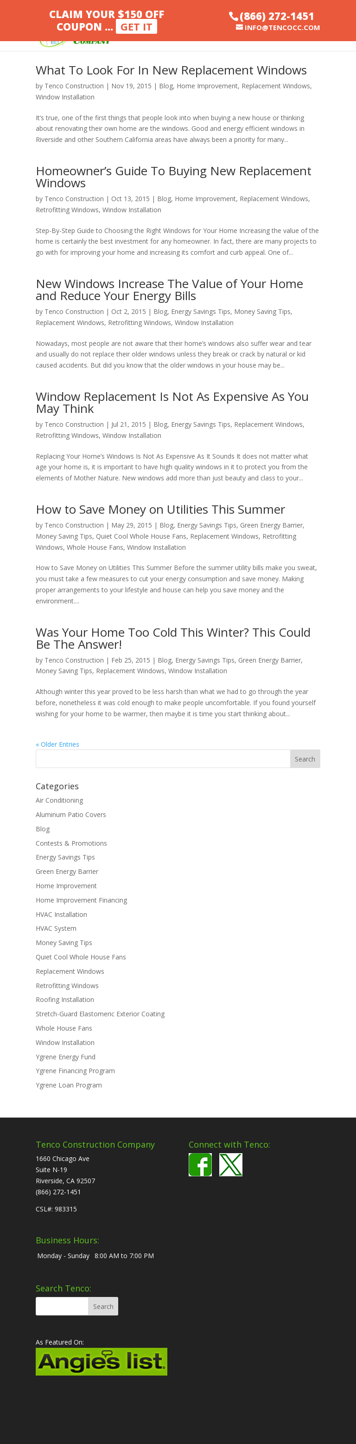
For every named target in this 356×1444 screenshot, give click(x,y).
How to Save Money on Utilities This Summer (160, 509)
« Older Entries (57, 744)
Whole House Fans (95, 547)
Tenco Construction (74, 85)
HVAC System (56, 928)
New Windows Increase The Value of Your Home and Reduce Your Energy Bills (169, 289)
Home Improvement (207, 85)
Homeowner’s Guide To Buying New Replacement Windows (174, 176)
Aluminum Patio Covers (71, 814)
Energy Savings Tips (200, 311)
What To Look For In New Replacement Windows (171, 69)
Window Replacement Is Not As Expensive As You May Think (172, 402)
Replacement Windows (276, 85)
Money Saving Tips (262, 311)
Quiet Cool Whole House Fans (141, 536)
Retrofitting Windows (67, 209)
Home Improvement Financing (81, 900)
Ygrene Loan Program (69, 1085)
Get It (137, 26)
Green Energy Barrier (271, 525)
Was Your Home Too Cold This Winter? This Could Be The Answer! (173, 638)
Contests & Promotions (71, 843)
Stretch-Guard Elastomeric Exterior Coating (100, 1013)
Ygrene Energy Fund (65, 1056)
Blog (166, 85)
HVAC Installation (61, 914)
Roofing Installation (65, 999)
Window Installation (65, 96)
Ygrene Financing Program (75, 1070)
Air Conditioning (59, 800)
